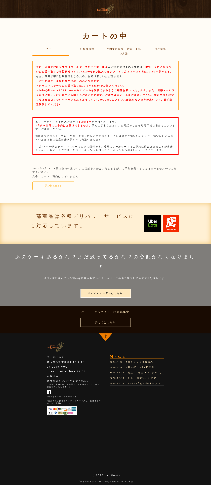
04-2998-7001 (57, 366)
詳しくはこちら (105, 322)
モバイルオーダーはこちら (105, 293)
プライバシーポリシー (89, 481)
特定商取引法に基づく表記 (119, 481)
